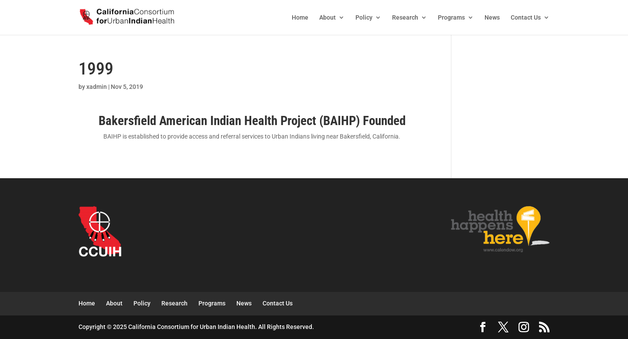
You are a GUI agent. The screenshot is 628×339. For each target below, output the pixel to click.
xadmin (96, 86)
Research (405, 17)
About (327, 17)
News (492, 17)
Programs (451, 17)
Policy (363, 17)
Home (300, 17)
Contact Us (526, 17)
